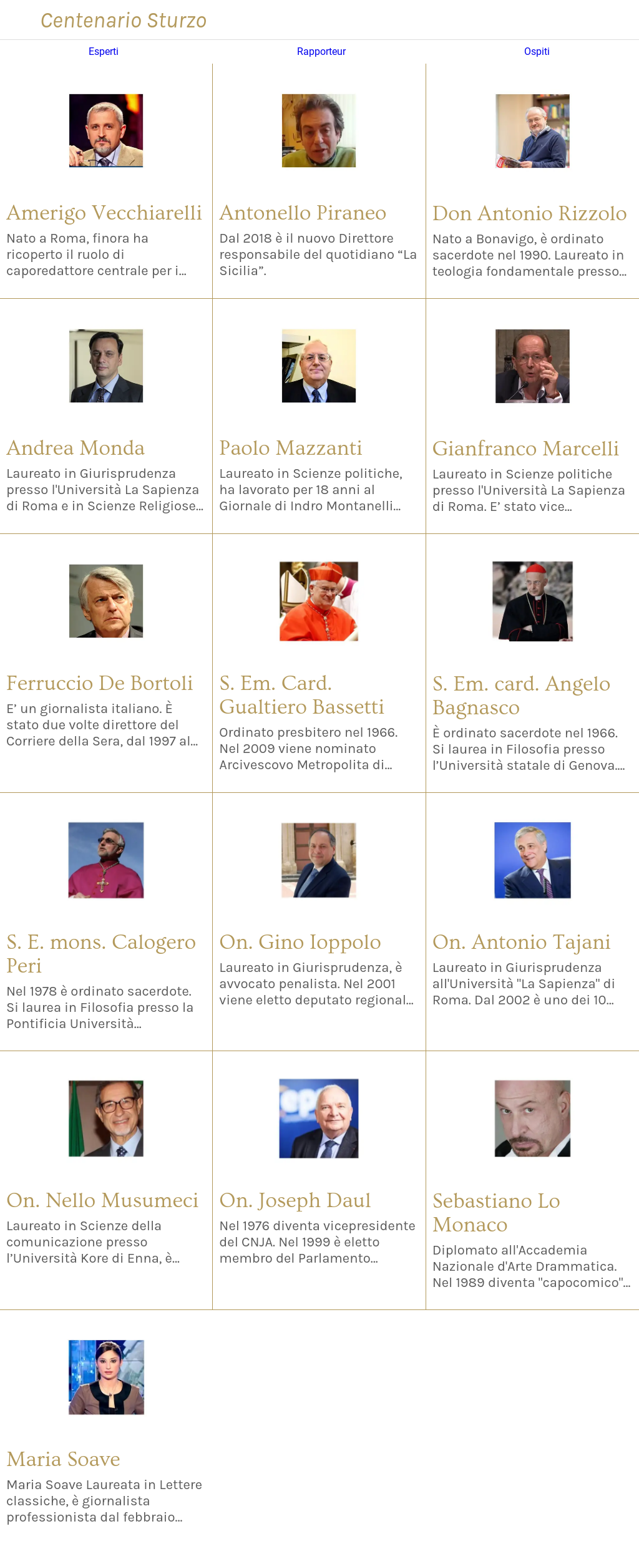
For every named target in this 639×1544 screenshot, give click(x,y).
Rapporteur (321, 51)
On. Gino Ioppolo (300, 942)
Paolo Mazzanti (290, 448)
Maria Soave (63, 1460)
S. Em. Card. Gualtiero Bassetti (301, 695)
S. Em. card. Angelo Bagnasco (521, 696)
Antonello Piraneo (302, 213)
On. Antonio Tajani (521, 942)
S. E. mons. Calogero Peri (101, 954)
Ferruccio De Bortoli (99, 684)
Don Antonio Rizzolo (529, 214)
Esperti (104, 51)
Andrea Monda (75, 448)
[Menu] (20, 20)
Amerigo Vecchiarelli (104, 213)
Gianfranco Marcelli (526, 449)
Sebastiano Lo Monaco (496, 1213)
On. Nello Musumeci (102, 1201)
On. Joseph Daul (295, 1201)
